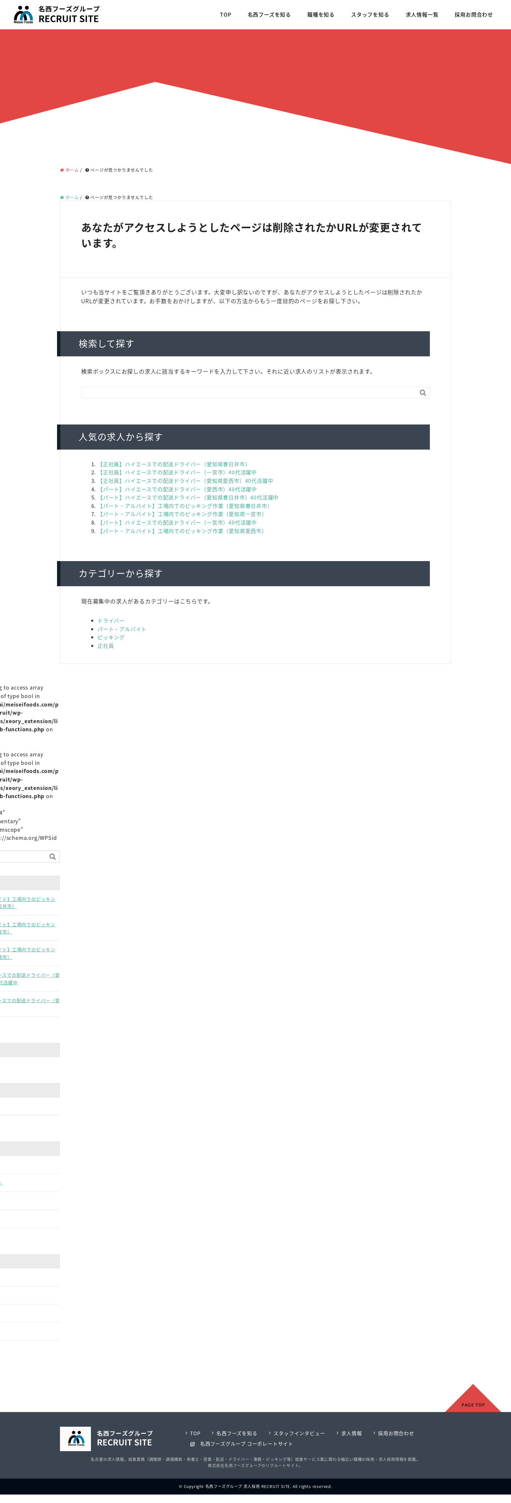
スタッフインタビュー (299, 1433)
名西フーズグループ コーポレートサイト (246, 1443)
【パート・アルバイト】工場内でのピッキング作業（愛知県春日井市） (185, 506)
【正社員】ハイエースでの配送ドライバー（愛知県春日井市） (173, 464)
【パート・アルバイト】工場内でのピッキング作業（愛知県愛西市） (182, 531)
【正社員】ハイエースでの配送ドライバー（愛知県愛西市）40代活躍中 (185, 480)
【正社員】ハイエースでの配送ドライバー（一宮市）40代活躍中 (177, 472)
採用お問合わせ (474, 14)
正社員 (105, 645)
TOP (225, 14)
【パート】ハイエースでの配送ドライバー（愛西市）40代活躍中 (177, 489)
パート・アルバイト (122, 629)
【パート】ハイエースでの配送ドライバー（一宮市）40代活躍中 (177, 522)
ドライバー (111, 620)
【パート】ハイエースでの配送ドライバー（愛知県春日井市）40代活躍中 (188, 497)
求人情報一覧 (422, 14)
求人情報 (351, 1433)
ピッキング (111, 637)
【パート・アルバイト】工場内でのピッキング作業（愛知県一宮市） (182, 514)
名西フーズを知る (269, 14)
